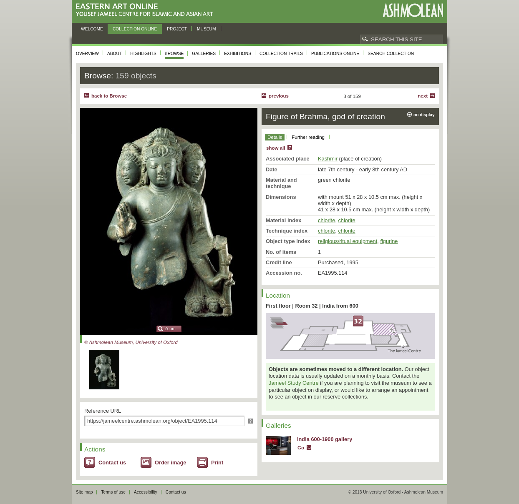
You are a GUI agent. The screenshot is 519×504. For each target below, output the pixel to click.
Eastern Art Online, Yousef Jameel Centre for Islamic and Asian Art (146, 10)
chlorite (326, 220)
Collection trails (281, 53)
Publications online (335, 53)
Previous (279, 95)
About (114, 53)
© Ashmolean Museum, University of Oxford (131, 342)
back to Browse (109, 95)
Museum (206, 29)
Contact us (112, 462)
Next (423, 95)
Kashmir (328, 158)
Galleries (204, 53)
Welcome (92, 29)
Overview (87, 53)
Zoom (170, 328)
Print (217, 462)
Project (177, 29)
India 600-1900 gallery (324, 439)
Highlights (143, 53)
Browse (174, 53)
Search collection (391, 53)
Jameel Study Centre (294, 383)
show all (275, 147)
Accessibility (145, 492)
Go (300, 447)
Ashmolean (413, 10)
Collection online (135, 29)
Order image (170, 462)
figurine (389, 241)
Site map (84, 492)
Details (274, 137)
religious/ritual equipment (347, 241)
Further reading (308, 137)
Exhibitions (237, 53)
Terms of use (113, 492)
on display (424, 115)
